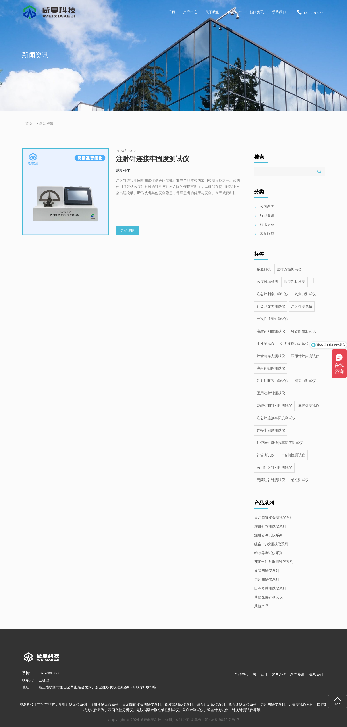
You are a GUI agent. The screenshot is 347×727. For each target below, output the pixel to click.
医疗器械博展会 (289, 269)
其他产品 (261, 606)
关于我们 (260, 674)
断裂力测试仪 (305, 381)
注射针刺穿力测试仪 (273, 294)
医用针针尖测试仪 (305, 356)
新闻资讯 (46, 124)
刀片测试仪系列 (266, 579)
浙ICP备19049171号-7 (222, 720)
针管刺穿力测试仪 (271, 356)
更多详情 (127, 230)
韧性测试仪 (300, 480)
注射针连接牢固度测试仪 (276, 418)
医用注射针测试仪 (271, 393)
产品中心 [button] (190, 12)
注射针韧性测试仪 (271, 368)
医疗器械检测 (267, 282)
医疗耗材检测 (294, 282)
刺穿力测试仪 (305, 294)
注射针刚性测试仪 (271, 331)
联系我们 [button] (279, 12)
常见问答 (267, 234)
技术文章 (267, 225)
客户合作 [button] (234, 12)
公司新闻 (267, 206)
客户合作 (279, 674)
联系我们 (316, 674)
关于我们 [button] (212, 12)
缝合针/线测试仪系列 (271, 544)
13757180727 (310, 13)
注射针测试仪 (301, 306)
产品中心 (241, 674)
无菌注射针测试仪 (271, 480)
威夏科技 (264, 269)
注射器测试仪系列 (268, 535)
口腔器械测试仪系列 (270, 588)
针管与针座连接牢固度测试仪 (280, 443)
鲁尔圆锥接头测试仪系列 (273, 518)
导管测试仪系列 (266, 571)
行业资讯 (267, 215)
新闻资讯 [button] (257, 12)
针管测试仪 (265, 455)
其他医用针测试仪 (268, 597)
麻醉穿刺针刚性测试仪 (274, 406)
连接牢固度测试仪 (271, 430)
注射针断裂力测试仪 (273, 381)
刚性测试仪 (265, 344)
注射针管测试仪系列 (270, 526)
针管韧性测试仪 (292, 455)
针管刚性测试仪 (303, 331)
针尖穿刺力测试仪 (294, 344)
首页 (171, 12)
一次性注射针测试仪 (273, 319)
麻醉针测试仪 (308, 406)
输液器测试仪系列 (268, 553)
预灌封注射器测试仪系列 (273, 562)
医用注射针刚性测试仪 (274, 468)
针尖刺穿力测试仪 (271, 306)
